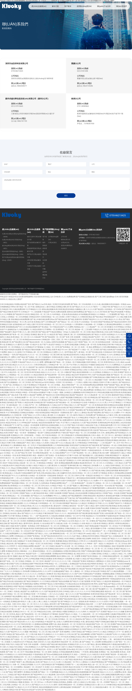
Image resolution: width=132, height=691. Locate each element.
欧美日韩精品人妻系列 (105, 523)
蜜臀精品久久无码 (99, 347)
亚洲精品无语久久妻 (92, 685)
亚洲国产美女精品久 (97, 617)
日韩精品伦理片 (34, 317)
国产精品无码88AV (73, 408)
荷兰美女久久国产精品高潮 (86, 649)
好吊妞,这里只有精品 (98, 571)
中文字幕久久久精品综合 (78, 365)
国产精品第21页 (38, 501)
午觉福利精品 (38, 654)
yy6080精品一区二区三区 (81, 531)
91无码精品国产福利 (98, 576)
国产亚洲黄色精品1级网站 (29, 584)
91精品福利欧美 (17, 450)
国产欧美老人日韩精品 (60, 627)
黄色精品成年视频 (112, 496)
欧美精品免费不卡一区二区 (25, 397)
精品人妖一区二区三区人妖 (98, 664)
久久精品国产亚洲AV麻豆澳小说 (70, 465)
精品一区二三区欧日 (74, 566)
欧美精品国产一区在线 (83, 483)
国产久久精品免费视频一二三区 (119, 571)
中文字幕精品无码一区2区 (41, 649)
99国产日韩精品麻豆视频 (90, 551)
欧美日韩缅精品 (125, 564)
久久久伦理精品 (95, 372)
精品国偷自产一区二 (99, 531)
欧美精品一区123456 (113, 309)
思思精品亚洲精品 (111, 440)
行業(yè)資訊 (52, 242)
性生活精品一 (19, 647)
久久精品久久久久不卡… (82, 680)
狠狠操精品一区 (117, 581)
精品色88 (86, 614)
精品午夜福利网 (118, 546)
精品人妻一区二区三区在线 (32, 438)
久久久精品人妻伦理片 (48, 604)
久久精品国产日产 (93, 612)
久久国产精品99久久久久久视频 (16, 632)
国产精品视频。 (118, 486)
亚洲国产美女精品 (33, 491)
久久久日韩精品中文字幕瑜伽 (32, 347)
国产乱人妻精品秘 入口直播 (97, 627)
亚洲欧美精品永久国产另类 (106, 408)
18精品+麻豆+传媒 (7, 526)
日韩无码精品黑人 (41, 365)
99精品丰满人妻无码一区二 (120, 377)
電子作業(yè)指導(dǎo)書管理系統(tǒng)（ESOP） (13, 258)
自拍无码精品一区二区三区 (43, 586)
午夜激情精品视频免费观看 (55, 501)
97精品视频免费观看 (44, 445)
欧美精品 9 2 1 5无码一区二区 (105, 476)
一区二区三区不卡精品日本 (75, 533)
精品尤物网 (86, 539)
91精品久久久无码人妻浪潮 (103, 329)
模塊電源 (44, 250)
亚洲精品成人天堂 (80, 397)
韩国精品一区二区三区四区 (19, 375)
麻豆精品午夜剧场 (89, 460)
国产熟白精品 (98, 317)
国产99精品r (87, 632)
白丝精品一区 (33, 476)
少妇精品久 (41, 574)
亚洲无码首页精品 (97, 594)
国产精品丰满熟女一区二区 (19, 659)
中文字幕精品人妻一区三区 (32, 352)
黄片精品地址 (106, 551)
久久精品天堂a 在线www (28, 400)
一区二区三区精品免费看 (100, 614)
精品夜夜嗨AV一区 (86, 675)
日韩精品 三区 (83, 546)
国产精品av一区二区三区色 (68, 322)
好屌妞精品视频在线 (82, 435)
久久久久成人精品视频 (100, 304)
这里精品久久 (96, 501)
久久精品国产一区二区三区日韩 (119, 559)
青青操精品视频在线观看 (54, 367)
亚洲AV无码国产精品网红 (99, 508)
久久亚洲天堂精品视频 (69, 345)
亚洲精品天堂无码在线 (97, 428)
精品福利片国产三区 (90, 566)
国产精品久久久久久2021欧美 (96, 312)
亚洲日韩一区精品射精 (47, 476)
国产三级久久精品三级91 (90, 506)
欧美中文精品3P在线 (17, 465)
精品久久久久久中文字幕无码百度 (18, 624)
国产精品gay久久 (108, 400)
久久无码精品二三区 (110, 463)
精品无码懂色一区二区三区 (115, 481)
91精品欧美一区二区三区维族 (49, 385)
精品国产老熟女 (65, 430)
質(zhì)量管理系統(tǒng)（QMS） (13, 251)
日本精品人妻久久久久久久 (73, 591)
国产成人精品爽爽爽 (82, 634)
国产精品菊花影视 (85, 513)
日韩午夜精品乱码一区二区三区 (47, 526)
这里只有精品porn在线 (117, 332)
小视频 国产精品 (70, 372)
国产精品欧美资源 (27, 528)
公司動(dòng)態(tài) (53, 238)
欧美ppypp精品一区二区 (113, 586)
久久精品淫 (51, 334)
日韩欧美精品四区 (89, 496)
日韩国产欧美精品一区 (34, 536)
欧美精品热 (69, 576)
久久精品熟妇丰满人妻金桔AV (50, 506)
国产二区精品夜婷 (88, 408)
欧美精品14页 (83, 458)
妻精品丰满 (13, 690)
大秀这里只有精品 (51, 682)
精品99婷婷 (91, 564)
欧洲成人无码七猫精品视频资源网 (106, 675)
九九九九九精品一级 (59, 594)
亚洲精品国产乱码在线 (78, 564)
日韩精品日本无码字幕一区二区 (12, 380)
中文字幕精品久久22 (33, 309)
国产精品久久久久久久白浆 (50, 662)
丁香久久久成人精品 (22, 508)
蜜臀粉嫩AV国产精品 (52, 362)
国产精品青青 (94, 445)
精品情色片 (101, 496)
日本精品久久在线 (78, 523)
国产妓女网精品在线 (113, 468)
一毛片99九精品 (120, 667)
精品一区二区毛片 (29, 445)
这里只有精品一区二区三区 (13, 594)
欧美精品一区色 (10, 455)
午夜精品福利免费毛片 (119, 644)
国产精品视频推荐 (75, 496)
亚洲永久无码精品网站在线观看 (119, 473)
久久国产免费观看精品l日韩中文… (30, 569)
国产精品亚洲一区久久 (113, 594)
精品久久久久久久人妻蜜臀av (111, 672)
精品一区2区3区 (50, 387)
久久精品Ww (77, 619)
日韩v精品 (91, 599)
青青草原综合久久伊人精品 (114, 362)
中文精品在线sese (72, 584)
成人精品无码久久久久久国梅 (85, 554)
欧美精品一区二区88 (49, 488)
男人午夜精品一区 (50, 380)
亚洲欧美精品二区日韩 (37, 670)
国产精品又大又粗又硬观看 (80, 581)
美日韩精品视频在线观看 (53, 418)
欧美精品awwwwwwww (31, 340)
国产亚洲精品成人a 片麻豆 (103, 415)
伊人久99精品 (5, 539)
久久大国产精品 (67, 659)
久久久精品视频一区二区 (118, 483)
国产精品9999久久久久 (39, 675)
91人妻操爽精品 (16, 445)
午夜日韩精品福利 (97, 440)
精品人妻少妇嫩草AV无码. (62, 473)
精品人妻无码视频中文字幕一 (97, 528)
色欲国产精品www (100, 430)
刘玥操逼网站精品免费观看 (93, 385)
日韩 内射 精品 (35, 634)
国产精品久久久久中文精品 (32, 513)
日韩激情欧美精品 (58, 478)
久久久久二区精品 (6, 675)
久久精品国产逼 (54, 602)
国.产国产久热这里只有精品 (50, 345)
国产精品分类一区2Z (94, 637)
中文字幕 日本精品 (123, 619)
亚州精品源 (38, 402)
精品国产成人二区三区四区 (112, 659)
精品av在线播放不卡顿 (41, 392)
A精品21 (110, 428)
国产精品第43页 (42, 516)
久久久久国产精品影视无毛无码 (50, 591)
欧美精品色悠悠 (55, 508)
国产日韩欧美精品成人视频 (99, 377)
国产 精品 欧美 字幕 (15, 395)
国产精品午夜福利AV (22, 675)
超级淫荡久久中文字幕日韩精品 (94, 340)
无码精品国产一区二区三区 (81, 687)
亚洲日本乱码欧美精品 (108, 506)
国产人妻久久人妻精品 (78, 413)
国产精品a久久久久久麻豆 (28, 458)
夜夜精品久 (91, 561)
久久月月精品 (45, 581)
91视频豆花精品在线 (96, 365)
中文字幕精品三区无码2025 (28, 589)
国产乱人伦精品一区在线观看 (28, 425)
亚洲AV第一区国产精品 (23, 415)
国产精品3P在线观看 (115, 312)
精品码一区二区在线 (63, 377)
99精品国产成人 (106, 536)
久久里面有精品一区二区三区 (11, 340)
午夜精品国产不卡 (9, 425)
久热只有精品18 (30, 377)
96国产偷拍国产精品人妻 (113, 385)
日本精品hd (107, 352)
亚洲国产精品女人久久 (109, 511)
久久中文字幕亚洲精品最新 (94, 591)
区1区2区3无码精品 (109, 629)
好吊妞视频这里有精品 (87, 314)
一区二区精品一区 (67, 362)
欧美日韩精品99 (87, 392)
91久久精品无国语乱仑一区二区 (14, 637)
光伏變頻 (44, 261)
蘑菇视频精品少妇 (114, 347)
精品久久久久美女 (115, 319)
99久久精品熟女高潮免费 (20, 511)
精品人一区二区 (54, 677)
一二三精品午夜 (104, 307)
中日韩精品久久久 (11, 654)
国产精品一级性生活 (53, 670)
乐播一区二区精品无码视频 (23, 664)
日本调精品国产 (51, 322)
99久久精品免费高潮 (17, 309)
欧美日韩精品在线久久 (71, 589)
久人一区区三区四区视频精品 (100, 546)
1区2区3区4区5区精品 (32, 372)
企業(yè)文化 (65, 242)
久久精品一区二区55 (51, 347)
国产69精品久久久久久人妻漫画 (72, 602)
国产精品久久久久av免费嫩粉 (42, 496)
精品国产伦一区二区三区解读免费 (55, 657)
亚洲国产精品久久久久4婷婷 (58, 370)
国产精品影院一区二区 (53, 337)
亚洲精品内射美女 (95, 493)
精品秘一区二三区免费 (83, 329)
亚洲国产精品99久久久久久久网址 (95, 319)
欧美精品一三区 (74, 657)
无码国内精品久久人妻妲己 (37, 677)
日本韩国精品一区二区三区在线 (50, 503)
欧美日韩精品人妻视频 (73, 539)
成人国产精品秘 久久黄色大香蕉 (78, 501)
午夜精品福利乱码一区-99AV (98, 450)
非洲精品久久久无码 (109, 372)
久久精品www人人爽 (87, 596)
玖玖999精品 (119, 327)
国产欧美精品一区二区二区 (70, 347)
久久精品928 (106, 581)
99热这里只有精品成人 (11, 481)
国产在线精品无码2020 (110, 501)
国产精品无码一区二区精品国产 (97, 448)
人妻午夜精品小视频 (59, 612)
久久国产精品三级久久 (77, 627)
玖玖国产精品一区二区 (16, 549)
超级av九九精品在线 (72, 367)
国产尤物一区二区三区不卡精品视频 (19, 652)
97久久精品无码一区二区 (13, 372)
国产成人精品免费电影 (85, 390)
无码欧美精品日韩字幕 (105, 345)
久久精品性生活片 (17, 642)
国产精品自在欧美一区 (34, 342)
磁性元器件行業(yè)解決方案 (34, 238)
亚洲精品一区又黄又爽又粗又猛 (54, 355)
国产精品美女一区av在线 (102, 486)
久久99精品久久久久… (38, 511)
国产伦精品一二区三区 (82, 380)
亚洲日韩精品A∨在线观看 (62, 559)
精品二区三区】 (23, 428)
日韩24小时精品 (15, 392)
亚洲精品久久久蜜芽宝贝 (15, 345)
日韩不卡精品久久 (72, 317)
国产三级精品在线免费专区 (50, 433)
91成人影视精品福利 (36, 539)
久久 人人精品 (104, 465)
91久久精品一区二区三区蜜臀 (47, 397)
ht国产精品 (50, 644)
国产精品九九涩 (71, 342)
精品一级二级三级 (87, 589)
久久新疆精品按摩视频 (39, 624)
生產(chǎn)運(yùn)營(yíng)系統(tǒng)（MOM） (14, 235)
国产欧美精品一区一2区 (82, 387)
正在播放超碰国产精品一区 (62, 571)
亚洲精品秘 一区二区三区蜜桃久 (72, 526)
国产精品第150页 (43, 518)
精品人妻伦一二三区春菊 (120, 337)
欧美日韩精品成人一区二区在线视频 (16, 496)
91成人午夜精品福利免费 (103, 425)
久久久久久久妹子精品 (71, 536)
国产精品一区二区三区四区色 (103, 387)
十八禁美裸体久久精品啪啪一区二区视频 (87, 324)
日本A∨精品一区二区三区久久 (102, 435)
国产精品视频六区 (86, 455)
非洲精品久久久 (106, 418)
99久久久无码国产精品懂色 (72, 410)
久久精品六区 (92, 370)
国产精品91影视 (106, 609)
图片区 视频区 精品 (15, 556)
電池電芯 (44, 255)
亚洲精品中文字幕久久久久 (98, 503)
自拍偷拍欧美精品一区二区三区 (78, 586)
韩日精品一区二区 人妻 (91, 511)
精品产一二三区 (68, 483)
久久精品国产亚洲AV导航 (121, 551)
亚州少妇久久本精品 (48, 486)
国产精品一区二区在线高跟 (81, 304)
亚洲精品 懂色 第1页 (63, 307)
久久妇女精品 (45, 523)
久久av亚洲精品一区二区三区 (66, 440)
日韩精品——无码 (9, 355)
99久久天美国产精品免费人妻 (114, 670)
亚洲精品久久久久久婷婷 (76, 612)
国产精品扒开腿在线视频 (31, 350)
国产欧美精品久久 (122, 433)
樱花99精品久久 (86, 486)
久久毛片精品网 (123, 662)
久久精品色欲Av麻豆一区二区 (104, 687)
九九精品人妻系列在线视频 (54, 342)
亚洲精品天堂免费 (30, 672)
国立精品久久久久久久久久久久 (21, 365)
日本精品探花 (74, 596)
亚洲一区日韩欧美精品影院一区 (40, 453)
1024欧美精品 (5, 450)
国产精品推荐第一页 (52, 375)
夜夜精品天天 (68, 654)
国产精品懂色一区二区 (81, 453)
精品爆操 (44, 410)
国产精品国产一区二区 (85, 405)
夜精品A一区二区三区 (14, 408)
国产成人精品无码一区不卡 (30, 617)
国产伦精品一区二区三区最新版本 (38, 357)
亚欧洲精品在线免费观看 (20, 319)
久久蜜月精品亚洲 (37, 493)
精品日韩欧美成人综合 (100, 332)
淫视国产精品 (24, 493)
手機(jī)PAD (44, 270)
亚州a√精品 (71, 649)
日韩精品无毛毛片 (113, 521)
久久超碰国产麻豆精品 (11, 528)
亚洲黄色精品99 (104, 423)
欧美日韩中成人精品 (119, 599)
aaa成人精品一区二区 (94, 533)
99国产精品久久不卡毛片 (91, 629)
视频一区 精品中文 (32, 345)
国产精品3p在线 (61, 319)
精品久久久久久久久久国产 (113, 637)
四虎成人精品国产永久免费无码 (26, 591)
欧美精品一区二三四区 (19, 539)
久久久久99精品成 (30, 503)
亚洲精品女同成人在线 (78, 370)
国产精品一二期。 (106, 639)
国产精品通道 (111, 617)
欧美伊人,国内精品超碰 (62, 687)
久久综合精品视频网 (29, 327)
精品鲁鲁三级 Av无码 (57, 675)
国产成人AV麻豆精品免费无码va (42, 319)
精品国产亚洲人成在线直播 (103, 513)
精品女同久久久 (80, 544)
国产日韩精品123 (121, 387)
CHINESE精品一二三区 (96, 443)
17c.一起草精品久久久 (40, 420)
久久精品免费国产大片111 (63, 453)
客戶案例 (67, 6)
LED (43, 266)
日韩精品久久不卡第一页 (15, 360)
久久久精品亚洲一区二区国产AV (111, 677)
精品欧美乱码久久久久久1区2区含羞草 (17, 501)
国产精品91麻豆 (49, 680)
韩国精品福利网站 (112, 367)
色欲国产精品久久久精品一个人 (70, 614)
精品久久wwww (125, 340)
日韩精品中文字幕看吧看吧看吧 (93, 488)
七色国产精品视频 (65, 397)
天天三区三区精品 (120, 425)
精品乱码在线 (11, 423)
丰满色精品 (41, 463)
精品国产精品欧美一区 (78, 395)
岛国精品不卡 (22, 541)
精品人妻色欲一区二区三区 (91, 400)
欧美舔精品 (8, 586)
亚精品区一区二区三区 (65, 476)
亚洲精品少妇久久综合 (102, 390)
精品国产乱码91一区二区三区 (99, 337)
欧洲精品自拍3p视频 (115, 405)
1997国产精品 (23, 430)
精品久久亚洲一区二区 (59, 448)
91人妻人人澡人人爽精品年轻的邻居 (55, 617)
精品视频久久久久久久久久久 (25, 574)
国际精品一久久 (26, 551)
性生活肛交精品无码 (121, 329)
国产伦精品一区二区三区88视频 (23, 639)
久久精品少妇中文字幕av (59, 405)
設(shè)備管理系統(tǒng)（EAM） (13, 254)
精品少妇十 (101, 367)
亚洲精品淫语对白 (12, 551)
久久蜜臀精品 (61, 566)
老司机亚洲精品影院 (60, 607)
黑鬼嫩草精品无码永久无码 (74, 468)
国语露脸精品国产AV (13, 327)
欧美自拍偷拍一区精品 (117, 304)
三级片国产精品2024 (52, 481)
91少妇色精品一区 (86, 322)
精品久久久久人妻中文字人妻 (11, 566)
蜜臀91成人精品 (55, 624)
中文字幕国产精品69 (25, 607)
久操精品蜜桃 (8, 657)
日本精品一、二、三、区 (71, 471)
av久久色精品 (24, 478)
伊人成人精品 (93, 677)
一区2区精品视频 (111, 607)
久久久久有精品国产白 (8, 687)
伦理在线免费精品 (72, 675)
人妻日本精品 (50, 307)
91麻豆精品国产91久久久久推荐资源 (13, 476)
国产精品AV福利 (36, 659)
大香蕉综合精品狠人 (122, 523)
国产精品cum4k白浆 (115, 584)
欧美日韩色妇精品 (25, 654)
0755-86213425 (115, 215)
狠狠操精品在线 (58, 533)
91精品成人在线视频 (122, 345)
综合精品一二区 (116, 596)
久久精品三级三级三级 (48, 491)
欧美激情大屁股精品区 (27, 518)
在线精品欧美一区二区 (121, 536)
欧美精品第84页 (9, 508)
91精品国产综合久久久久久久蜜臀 (31, 362)
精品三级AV (52, 599)
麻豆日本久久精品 (120, 609)
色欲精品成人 (81, 357)
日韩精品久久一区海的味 (46, 377)
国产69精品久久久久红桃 (30, 410)
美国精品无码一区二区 (21, 657)
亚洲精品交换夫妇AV (55, 549)
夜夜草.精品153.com (60, 350)
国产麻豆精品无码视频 (80, 377)
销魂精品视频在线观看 (14, 503)
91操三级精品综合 (37, 307)
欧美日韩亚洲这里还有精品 (64, 309)
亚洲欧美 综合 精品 (53, 574)
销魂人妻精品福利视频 (109, 471)
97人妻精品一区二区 (100, 483)
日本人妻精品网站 (107, 433)
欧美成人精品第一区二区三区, (24, 463)
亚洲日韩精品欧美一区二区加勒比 (71, 685)
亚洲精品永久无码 (116, 508)
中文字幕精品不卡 (81, 677)
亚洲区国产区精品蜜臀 (11, 617)
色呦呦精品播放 (108, 574)
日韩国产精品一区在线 (110, 493)
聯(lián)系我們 (121, 6)
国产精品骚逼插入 (48, 690)
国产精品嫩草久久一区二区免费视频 (109, 589)
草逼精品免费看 (56, 483)
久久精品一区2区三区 (35, 544)
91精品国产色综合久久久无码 (67, 360)
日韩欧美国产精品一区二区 (85, 438)
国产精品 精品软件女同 (116, 360)
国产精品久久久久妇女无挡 (37, 637)
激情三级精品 (53, 652)
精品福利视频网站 (124, 685)
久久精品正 (82, 503)
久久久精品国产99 (37, 337)
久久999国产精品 (66, 677)
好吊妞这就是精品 (123, 476)
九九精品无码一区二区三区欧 (80, 332)
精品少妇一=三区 (20, 488)
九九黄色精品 (44, 483)
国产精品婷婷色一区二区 (31, 614)
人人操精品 (7, 491)
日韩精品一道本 (52, 463)
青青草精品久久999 (75, 541)
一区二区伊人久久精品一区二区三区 (104, 647)
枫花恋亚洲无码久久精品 (75, 355)
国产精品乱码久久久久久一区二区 (28, 355)
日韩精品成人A (19, 536)
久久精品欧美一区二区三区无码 (99, 395)
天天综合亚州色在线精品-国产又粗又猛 (60, 498)
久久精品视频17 (98, 380)
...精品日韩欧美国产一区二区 (71, 385)
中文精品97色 (104, 566)
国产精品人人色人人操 (43, 533)
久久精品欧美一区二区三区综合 (115, 544)
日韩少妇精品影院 (69, 670)
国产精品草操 (75, 400)
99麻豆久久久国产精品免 (91, 471)
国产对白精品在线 (95, 352)
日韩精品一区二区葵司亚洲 (58, 596)
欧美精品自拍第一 (105, 342)
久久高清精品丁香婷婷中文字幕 (17, 471)
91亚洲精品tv (32, 385)
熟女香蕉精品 (13, 486)
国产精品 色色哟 (106, 350)
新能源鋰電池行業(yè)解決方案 (34, 250)
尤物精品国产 (21, 443)
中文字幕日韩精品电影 (24, 390)
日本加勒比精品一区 (103, 599)
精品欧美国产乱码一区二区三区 (98, 624)
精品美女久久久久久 (16, 440)
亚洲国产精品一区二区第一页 (35, 450)
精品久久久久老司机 (105, 541)
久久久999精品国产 (24, 423)
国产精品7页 (22, 453)
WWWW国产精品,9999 (51, 659)
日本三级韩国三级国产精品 (54, 569)
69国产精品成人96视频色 (22, 586)
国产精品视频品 (58, 629)
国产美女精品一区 (45, 327)
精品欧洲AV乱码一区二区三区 (91, 463)
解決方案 (55, 6)
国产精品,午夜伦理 (29, 556)
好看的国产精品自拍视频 (60, 581)
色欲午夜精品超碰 (91, 526)
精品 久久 (73, 405)
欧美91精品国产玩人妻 (81, 579)
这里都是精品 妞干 (19, 324)
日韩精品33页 (98, 607)
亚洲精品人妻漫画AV (81, 576)
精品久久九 (63, 672)
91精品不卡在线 (93, 639)
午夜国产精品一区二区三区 (87, 342)
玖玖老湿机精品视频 (65, 380)
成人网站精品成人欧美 (31, 662)
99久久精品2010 (120, 491)
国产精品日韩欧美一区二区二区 (35, 370)
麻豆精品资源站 (61, 644)
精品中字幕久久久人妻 (21, 332)
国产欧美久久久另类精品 (54, 539)
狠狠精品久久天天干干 (39, 508)
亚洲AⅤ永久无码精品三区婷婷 (56, 667)
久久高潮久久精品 (48, 443)
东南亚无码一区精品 (99, 539)
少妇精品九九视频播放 (72, 392)
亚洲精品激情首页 (29, 408)
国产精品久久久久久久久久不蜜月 (84, 307)
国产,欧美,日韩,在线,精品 (42, 473)
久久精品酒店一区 (68, 662)
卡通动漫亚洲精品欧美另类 (82, 430)
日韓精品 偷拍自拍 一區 (71, 506)
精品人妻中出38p (79, 599)
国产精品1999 (38, 387)
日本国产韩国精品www (119, 561)
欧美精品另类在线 (115, 528)
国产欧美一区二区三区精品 (19, 334)
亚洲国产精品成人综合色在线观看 (74, 493)
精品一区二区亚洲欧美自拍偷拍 (35, 596)
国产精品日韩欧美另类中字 (10, 312)
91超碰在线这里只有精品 (115, 516)
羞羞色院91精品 (118, 395)
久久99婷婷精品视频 (61, 445)
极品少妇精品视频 (116, 450)
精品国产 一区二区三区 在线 (51, 460)
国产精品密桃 (124, 647)
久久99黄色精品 (81, 443)
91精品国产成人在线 (52, 622)
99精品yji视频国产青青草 (77, 450)
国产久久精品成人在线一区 (61, 523)
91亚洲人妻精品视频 (90, 652)
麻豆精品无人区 (38, 468)
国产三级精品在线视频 (12, 559)
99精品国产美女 (69, 418)
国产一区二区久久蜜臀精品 (57, 450)
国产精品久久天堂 (89, 619)
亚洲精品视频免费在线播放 (69, 463)
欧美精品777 (122, 408)
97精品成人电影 (31, 642)
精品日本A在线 (74, 667)
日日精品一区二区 (10, 453)
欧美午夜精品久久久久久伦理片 (97, 602)
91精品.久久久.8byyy (7, 468)
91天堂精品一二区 (44, 594)
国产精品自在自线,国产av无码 (29, 690)
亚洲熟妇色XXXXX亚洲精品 (62, 554)
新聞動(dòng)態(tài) (84, 6)
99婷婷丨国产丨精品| (95, 544)
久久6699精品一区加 (57, 314)
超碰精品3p (12, 329)
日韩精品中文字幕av (123, 400)
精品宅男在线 (115, 392)
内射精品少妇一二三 (81, 327)
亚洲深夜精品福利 (84, 334)
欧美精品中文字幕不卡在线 (68, 455)
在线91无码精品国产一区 (70, 481)
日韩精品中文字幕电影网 (43, 607)
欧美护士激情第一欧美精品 (25, 526)
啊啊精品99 (106, 644)
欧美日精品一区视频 (51, 544)
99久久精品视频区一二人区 (40, 478)
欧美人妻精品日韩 (11, 400)
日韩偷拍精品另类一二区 (9, 478)
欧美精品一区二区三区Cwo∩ (33, 682)
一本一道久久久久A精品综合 (101, 518)
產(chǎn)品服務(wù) (39, 6)
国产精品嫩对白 (20, 544)
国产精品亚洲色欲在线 (22, 649)
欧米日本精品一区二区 (81, 473)
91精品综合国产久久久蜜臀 (62, 327)
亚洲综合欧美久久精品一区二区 (64, 357)
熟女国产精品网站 (94, 413)
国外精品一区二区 (40, 652)
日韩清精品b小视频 (15, 682)
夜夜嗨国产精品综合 (69, 503)
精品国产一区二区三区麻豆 (44, 546)
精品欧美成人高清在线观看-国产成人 (87, 659)
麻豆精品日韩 (119, 639)
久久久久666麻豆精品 (108, 685)
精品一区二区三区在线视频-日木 (88, 433)
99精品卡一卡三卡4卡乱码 (58, 637)
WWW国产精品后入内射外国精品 (52, 584)
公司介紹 (64, 236)
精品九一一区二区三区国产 (72, 511)
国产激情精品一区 (106, 445)
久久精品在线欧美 (37, 375)
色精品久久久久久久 (50, 521)
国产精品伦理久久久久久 (107, 397)
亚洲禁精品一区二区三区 (65, 329)
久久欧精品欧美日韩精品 (33, 380)
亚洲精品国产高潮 (95, 458)
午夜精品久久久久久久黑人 (98, 402)
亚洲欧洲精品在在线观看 (105, 478)
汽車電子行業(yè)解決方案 (34, 267)
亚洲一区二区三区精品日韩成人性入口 (23, 506)
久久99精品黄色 (82, 418)
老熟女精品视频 (47, 309)
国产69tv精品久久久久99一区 (65, 390)
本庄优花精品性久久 (67, 438)
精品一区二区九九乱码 (98, 498)
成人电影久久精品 (79, 559)
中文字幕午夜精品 (14, 516)
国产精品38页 (13, 523)
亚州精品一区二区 (65, 619)
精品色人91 (38, 418)
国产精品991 (127, 309)
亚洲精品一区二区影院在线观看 (118, 576)
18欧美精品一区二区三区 (38, 632)
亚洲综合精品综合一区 (104, 438)
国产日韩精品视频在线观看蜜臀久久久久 (40, 360)
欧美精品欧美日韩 (86, 584)
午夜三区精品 (46, 350)
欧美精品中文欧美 (21, 680)
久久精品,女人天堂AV (77, 448)
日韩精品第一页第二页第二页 (52, 340)
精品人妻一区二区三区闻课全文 (50, 471)
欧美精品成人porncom (104, 491)
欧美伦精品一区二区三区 (20, 337)
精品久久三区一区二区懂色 (85, 521)
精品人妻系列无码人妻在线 (29, 523)
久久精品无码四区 (55, 410)
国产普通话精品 (63, 604)
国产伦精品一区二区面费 (91, 642)
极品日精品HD (20, 677)
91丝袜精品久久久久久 (81, 647)
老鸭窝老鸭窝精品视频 (111, 458)
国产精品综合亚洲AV (119, 322)
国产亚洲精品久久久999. (72, 460)
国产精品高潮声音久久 (8, 579)
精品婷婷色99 (73, 513)
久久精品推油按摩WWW (100, 579)
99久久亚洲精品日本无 (72, 340)
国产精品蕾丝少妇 (18, 342)
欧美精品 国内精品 (7, 402)
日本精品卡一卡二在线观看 (31, 312)
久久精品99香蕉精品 (96, 662)
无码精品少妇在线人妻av (12, 513)
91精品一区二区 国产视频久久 (68, 486)
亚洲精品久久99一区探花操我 (22, 435)
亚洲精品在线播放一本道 (29, 413)
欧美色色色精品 (72, 314)
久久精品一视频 (57, 392)
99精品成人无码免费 (90, 465)
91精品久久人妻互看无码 (47, 465)
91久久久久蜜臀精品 (112, 365)
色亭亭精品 (69, 352)
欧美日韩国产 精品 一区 (13, 433)
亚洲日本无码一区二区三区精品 (32, 481)
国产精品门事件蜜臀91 (14, 672)
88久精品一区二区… (96, 682)
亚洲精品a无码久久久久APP (40, 571)
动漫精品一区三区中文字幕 (75, 516)
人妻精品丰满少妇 (97, 453)
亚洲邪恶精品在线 (41, 528)
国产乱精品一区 (51, 455)
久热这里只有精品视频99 (23, 473)
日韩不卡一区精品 (83, 670)
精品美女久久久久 (79, 639)
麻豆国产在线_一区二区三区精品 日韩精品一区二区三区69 (22, 561)
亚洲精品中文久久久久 (19, 670)
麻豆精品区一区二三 (16, 405)
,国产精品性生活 (48, 395)
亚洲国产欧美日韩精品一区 (91, 556)
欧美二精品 (127, 672)
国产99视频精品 (111, 662)
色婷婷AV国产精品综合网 (27, 579)
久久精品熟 (4, 465)
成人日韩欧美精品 (121, 445)
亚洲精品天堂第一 (30, 594)
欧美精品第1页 (5, 342)
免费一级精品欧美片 (112, 453)
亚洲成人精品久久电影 (42, 627)
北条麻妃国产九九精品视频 (115, 569)
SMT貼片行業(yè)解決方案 (34, 255)
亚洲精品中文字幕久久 (8, 609)
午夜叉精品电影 (113, 340)
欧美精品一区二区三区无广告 (108, 564)
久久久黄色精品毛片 (64, 387)
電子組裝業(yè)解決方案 (34, 244)
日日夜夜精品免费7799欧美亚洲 (31, 564)
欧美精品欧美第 (101, 405)
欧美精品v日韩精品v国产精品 (108, 649)
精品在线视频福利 (46, 687)
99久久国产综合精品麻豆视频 (99, 375)
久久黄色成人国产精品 (46, 400)
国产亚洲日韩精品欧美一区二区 (51, 589)
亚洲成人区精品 (102, 554)
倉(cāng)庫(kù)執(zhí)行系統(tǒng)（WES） (13, 247)
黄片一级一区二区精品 (24, 448)
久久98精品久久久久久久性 (62, 579)
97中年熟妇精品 (119, 418)
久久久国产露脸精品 (77, 604)
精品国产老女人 (9, 677)
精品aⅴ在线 (40, 498)
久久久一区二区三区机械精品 (21, 387)
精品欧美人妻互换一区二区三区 (23, 498)
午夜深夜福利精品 (27, 418)
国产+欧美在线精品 (106, 604)
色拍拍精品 (18, 581)
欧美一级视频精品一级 (31, 433)
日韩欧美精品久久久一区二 (75, 528)
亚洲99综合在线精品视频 (49, 425)
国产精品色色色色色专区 (53, 536)
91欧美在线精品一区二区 (54, 435)
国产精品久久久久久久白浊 (95, 468)
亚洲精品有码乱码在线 (42, 448)
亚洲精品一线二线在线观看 (109, 652)
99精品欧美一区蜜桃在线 (59, 413)
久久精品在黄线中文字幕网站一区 (42, 329)
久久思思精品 (36, 657)
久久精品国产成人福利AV (35, 367)
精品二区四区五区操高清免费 (59, 304)
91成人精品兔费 (60, 586)
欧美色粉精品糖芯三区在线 (13, 370)
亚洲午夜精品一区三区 (94, 362)
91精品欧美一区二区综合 (108, 526)
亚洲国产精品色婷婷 (65, 599)
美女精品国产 (115, 680)
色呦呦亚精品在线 (103, 596)
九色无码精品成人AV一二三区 (74, 609)
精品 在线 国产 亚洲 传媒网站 (59, 632)
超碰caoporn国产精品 (26, 619)
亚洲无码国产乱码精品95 (78, 445)
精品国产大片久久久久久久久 (56, 561)
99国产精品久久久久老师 (13, 377)
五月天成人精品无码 (43, 629)
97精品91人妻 (94, 418)
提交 (66, 197)
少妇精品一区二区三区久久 (21, 685)
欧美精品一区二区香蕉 (21, 599)
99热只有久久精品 (13, 644)
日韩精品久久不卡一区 (115, 632)
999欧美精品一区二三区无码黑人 (56, 564)
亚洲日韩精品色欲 (62, 395)
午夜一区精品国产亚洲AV (76, 561)
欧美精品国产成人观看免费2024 (62, 420)
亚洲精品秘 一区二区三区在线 (46, 619)
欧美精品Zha (114, 566)
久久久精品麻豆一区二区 (63, 415)
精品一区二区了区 (35, 680)
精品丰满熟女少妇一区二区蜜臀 (68, 556)
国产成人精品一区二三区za (111, 410)
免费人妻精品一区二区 (88, 549)
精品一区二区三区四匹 (90, 350)
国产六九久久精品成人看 (64, 443)
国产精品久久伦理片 (99, 334)
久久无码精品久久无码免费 (19, 571)
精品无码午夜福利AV (79, 375)
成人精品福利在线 (89, 491)
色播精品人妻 (80, 309)
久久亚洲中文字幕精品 (98, 473)
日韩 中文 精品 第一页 (30, 576)
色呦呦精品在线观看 (34, 521)
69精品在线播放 (46, 559)
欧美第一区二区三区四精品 (96, 355)
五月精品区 (4, 309)
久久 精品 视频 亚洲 (124, 317)
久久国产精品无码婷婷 (88, 423)
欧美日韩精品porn (33, 460)
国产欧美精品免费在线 (92, 410)
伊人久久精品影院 (90, 541)
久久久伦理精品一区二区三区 (29, 486)
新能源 (44, 245)
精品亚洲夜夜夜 (82, 372)
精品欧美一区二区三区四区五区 (73, 624)
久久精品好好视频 (44, 579)
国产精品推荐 (94, 672)
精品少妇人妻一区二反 (23, 420)
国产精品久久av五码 (39, 304)
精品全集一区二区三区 (100, 680)
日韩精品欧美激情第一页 (34, 440)
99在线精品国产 (110, 317)
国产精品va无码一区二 (21, 634)
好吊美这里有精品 (120, 604)
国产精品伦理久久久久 (22, 622)
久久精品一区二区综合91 (22, 531)
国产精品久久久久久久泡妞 (121, 307)
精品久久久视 (91, 523)
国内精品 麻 (59, 576)
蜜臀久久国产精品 (18, 357)
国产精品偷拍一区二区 (64, 402)
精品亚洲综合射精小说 (38, 599)
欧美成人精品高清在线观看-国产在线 (46, 423)
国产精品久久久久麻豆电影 (91, 657)
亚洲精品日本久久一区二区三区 (24, 612)
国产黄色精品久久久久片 (41, 531)
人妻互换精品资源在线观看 (85, 478)
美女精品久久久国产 (37, 428)
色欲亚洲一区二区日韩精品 (10, 347)
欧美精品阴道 (45, 413)
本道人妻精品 (93, 382)
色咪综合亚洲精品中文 (72, 629)
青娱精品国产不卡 (94, 357)
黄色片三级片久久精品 (63, 647)
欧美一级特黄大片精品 (112, 380)
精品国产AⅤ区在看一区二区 (66, 546)
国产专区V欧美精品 (121, 438)
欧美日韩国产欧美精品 (102, 322)
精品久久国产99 (125, 463)
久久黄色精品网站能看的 (112, 324)
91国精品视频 (80, 362)
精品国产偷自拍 (85, 569)
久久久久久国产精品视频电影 (79, 594)
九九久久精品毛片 (93, 654)
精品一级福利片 (39, 455)
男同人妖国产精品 (100, 584)
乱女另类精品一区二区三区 (62, 639)
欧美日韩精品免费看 (26, 546)
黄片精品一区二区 (23, 307)
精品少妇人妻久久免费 (80, 508)
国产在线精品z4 (49, 402)
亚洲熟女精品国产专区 (22, 304)
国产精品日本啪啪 (48, 647)
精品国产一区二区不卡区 (114, 443)
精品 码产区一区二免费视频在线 (37, 405)
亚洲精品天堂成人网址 (77, 637)
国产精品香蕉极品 (93, 609)
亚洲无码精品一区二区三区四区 (53, 317)
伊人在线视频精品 (56, 551)
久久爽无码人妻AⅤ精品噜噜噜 (69, 491)
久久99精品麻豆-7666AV (32, 566)
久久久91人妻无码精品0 (43, 664)
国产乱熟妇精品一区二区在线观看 (63, 518)
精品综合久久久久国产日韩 (71, 574)
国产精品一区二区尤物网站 (13, 667)
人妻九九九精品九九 (80, 682)
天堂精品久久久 (97, 586)
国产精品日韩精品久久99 (96, 559)
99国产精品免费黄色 (56, 528)
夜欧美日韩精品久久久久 (104, 667)
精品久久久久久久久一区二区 (52, 372)
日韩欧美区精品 (86, 317)
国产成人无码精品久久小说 (16, 385)
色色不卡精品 (8, 463)
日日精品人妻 (5, 319)
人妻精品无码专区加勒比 (90, 536)
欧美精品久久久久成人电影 (117, 334)
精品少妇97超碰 (29, 629)
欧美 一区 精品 (86, 347)
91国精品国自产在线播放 (92, 574)
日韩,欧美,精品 (42, 408)
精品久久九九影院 (14, 352)
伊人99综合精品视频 (101, 392)
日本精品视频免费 (65, 652)
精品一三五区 (62, 428)
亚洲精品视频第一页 (23, 468)
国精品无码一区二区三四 (39, 314)
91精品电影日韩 (98, 569)
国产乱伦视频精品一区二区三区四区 (17, 382)
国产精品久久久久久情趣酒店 (118, 539)
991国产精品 (95, 581)
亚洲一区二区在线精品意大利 (36, 549)
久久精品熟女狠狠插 (56, 516)
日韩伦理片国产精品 (38, 332)
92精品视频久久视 (7, 574)
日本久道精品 (66, 375)
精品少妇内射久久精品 (64, 680)
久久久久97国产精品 (67, 425)
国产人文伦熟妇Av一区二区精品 (51, 458)
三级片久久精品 (96, 670)
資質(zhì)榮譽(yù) (66, 245)
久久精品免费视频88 (10, 533)
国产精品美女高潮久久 (12, 576)
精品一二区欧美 (80, 654)
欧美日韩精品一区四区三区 (55, 382)
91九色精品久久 (48, 634)
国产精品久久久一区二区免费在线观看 (44, 430)
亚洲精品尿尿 (106, 642)
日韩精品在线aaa (120, 541)
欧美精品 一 (77, 652)
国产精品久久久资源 (46, 576)
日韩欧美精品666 (115, 460)
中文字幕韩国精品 (12, 413)
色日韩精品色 (92, 397)
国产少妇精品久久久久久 (111, 657)
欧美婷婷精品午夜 (11, 430)
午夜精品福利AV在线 (117, 579)
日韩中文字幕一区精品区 (83, 476)
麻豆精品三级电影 (122, 435)
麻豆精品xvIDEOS (48, 566)
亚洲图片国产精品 (6, 622)
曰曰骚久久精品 (31, 465)
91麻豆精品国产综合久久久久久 (55, 513)
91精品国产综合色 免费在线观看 (54, 312)
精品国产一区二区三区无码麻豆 (101, 327)
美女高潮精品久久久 (32, 647)
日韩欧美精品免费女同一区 (112, 556)
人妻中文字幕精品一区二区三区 (115, 533)
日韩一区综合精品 (125, 607)
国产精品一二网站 (34, 488)
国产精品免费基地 (82, 498)
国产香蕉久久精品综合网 (24, 402)
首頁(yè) (8, 44)
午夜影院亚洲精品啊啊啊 (46, 556)
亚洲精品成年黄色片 (18, 602)
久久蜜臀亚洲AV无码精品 (70, 622)
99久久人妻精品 (82, 662)
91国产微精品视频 (116, 602)
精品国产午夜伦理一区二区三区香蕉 (92, 360)
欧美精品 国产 (39, 322)
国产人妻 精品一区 (81, 352)
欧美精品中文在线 (80, 402)
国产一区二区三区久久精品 (28, 609)
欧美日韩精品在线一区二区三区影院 (88, 420)
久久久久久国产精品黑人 (95, 309)
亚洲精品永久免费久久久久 (53, 352)
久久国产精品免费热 (71, 549)
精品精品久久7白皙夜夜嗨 (95, 516)
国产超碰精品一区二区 (117, 627)
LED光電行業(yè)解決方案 (34, 261)
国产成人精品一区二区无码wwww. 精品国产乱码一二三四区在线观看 (26, 554)
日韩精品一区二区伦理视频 (18, 317)
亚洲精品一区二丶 (28, 516)
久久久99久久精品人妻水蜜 (42, 415)
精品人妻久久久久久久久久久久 (114, 357)
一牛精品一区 (39, 435)
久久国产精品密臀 (59, 649)
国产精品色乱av (38, 382)
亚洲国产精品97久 (115, 503)
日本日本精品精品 (6, 304)
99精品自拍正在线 (44, 612)
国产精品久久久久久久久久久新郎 (45, 685)
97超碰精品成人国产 (43, 639)
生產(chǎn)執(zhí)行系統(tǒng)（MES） (12, 241)
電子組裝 (44, 238)
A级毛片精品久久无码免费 (82, 415)
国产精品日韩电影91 (31, 581)
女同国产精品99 (96, 634)
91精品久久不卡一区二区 (15, 367)
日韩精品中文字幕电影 (49, 614)
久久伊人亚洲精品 (113, 355)
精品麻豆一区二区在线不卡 (34, 667)
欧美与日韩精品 (102, 460)
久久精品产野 (74, 617)
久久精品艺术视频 (70, 458)
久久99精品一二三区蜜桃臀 (106, 314)
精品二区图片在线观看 (53, 493)
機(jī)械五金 (44, 276)
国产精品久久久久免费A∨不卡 (113, 413)
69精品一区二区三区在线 (28, 483)
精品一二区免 (50, 440)
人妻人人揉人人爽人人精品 (37, 602)
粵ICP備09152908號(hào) (35, 288)
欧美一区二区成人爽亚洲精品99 (21, 627)
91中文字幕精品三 (116, 402)
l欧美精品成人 (8, 473)
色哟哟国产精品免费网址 (13, 596)
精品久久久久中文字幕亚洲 (28, 687)
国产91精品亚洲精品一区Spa (57, 332)
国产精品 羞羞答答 (75, 319)
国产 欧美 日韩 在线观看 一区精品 (75, 337)
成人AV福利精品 (38, 622)
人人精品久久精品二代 (117, 554)
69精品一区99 (27, 392)
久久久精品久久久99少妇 (64, 634)
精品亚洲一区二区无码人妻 (71, 642)
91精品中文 (70, 478)
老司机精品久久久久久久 (54, 468)
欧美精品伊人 (66, 508)
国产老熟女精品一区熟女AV (78, 428)
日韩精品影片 (69, 435)
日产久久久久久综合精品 (112, 420)
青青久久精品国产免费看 (32, 395)
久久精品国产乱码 (110, 634)
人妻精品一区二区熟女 (81, 571)
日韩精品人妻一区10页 (87, 345)
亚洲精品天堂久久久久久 (77, 644)
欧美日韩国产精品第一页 (110, 654)
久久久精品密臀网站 (26, 533)
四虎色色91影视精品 (119, 390)
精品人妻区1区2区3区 (35, 324)
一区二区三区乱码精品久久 (16, 460)
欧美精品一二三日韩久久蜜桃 (76, 382)
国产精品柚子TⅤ (75, 350)
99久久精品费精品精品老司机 (69, 488)
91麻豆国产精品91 (68, 433)
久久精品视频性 (23, 329)
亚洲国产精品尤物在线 (119, 624)
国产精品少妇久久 (62, 400)
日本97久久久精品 (99, 632)
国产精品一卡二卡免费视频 (48, 672)
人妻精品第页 (111, 488)
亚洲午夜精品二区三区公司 (120, 465)
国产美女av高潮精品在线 (53, 654)
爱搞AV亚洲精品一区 (40, 551)
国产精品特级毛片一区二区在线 (81, 607)
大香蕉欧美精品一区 (88, 367)
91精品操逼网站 (15, 438)
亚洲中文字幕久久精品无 (108, 382)
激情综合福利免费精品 (75, 312)
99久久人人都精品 (60, 496)
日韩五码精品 (51, 428)
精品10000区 (122, 617)
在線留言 (64, 248)
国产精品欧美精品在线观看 (61, 531)
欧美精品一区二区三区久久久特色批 (57, 324)
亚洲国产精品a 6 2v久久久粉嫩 (112, 612)
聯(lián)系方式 (30, 44)
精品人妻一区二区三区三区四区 (14, 521)
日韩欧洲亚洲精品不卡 (113, 455)
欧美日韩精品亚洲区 (24, 455)
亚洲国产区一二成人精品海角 (76, 664)
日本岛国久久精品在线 (84, 425)
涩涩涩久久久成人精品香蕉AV (49, 642)
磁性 (43, 242)
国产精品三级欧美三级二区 (66, 334)
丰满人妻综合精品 (87, 622)
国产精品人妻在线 (94, 644)
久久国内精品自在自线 (57, 408)
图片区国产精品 (13, 418)
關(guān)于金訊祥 (103, 6)
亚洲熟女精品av (114, 498)
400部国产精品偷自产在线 (43, 390)
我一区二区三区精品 (105, 549)
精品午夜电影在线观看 (12, 350)
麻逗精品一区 (124, 440)
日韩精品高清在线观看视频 (78, 672)
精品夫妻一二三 (92, 604)
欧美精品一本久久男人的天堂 (22, 322)
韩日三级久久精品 (33, 443)
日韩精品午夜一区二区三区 (58, 365)
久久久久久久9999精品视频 (108, 370)
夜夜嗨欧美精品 (62, 541)
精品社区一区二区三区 (113, 591)
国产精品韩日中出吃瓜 (21, 314)
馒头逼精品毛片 (84, 440)
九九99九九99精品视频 (30, 559)
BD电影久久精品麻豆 (51, 438)
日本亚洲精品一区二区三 (106, 619)
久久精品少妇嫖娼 (54, 511)
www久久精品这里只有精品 (120, 448)
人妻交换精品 (99, 455)
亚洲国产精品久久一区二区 (114, 682)
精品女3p (33, 471)
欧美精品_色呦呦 (65, 682)
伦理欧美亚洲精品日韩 (71, 551)
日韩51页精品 (76, 632)
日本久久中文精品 (83, 518)
